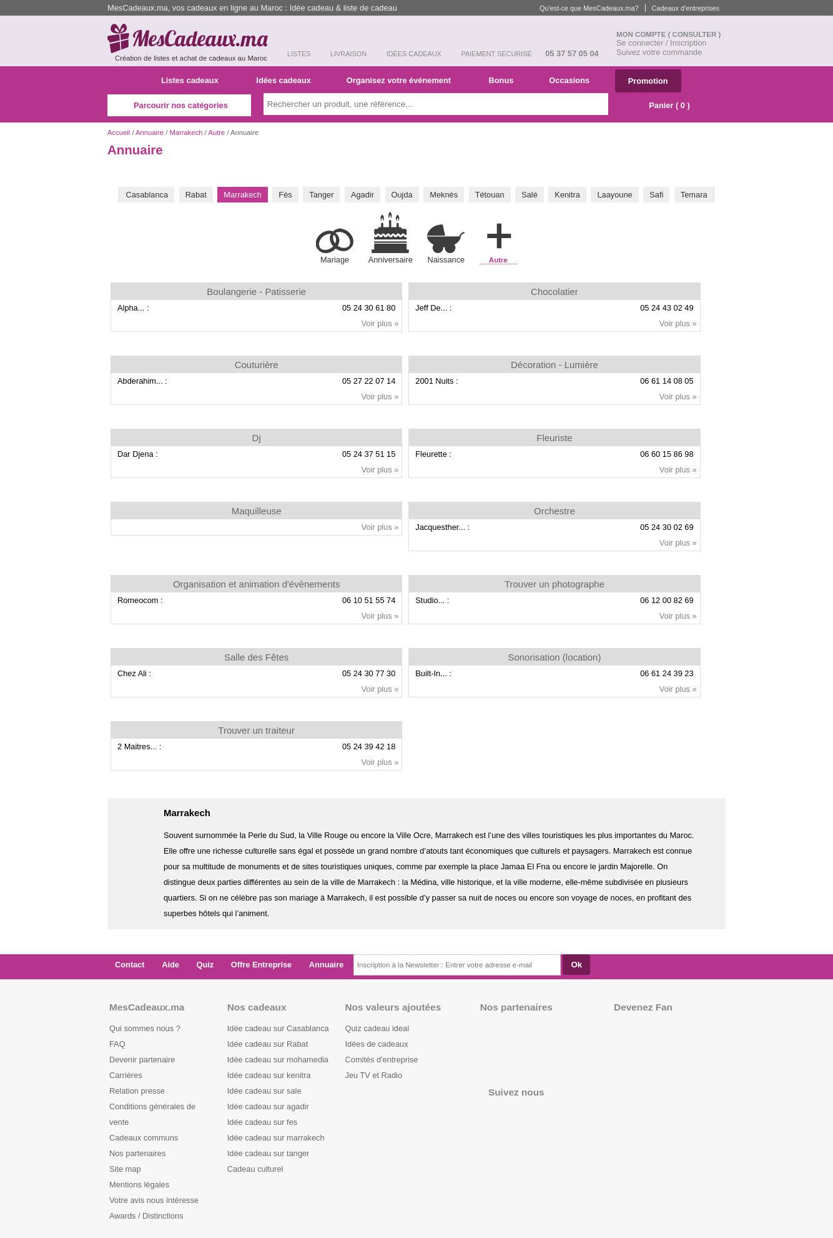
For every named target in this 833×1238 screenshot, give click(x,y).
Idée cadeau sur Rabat (267, 1044)
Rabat (196, 194)
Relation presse (137, 1091)
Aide (170, 964)
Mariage (334, 246)
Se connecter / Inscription (661, 42)
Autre (216, 132)
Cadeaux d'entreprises (685, 8)
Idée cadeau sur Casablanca (278, 1028)
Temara (694, 194)
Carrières (125, 1075)
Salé (529, 194)
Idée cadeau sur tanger (268, 1153)
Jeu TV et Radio (374, 1075)
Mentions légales (139, 1184)
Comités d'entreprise (381, 1059)
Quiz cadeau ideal (377, 1028)
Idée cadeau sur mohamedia (277, 1059)
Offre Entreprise (261, 964)
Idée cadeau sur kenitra (269, 1075)
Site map (125, 1169)
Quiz (205, 964)
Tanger (321, 194)
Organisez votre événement (404, 80)
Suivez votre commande (659, 52)
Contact (130, 964)
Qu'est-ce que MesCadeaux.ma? (589, 8)
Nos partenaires (137, 1153)
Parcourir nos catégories (179, 105)
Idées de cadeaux (376, 1044)
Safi (656, 194)
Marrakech (185, 132)
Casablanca (147, 194)
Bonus (505, 80)
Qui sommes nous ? (144, 1028)
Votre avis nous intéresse (154, 1200)
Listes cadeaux (194, 80)
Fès (285, 194)
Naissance (446, 244)
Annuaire (150, 132)
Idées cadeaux (287, 80)
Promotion (648, 81)
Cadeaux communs (143, 1137)
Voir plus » (380, 323)
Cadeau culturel (255, 1169)
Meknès (444, 194)
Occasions (574, 80)
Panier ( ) (663, 105)
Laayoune (614, 194)
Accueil (118, 132)
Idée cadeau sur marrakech (276, 1137)
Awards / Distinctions (146, 1216)
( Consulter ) (694, 34)
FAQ (117, 1044)
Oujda (402, 194)
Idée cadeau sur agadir (268, 1106)
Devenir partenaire (142, 1059)
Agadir (362, 194)
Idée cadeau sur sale (264, 1091)
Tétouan (490, 194)
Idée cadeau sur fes (262, 1122)
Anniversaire (390, 238)
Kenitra (567, 194)
